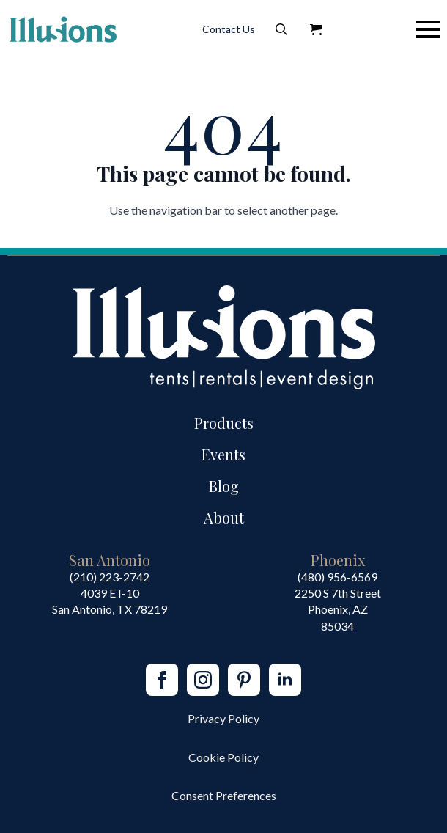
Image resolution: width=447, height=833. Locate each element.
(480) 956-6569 (337, 577)
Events (223, 454)
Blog (224, 486)
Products (224, 423)
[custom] (244, 680)
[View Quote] (315, 29)
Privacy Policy (223, 718)
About (224, 517)
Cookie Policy (223, 757)
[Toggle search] (281, 29)
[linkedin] (285, 680)
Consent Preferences (223, 795)
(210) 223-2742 (109, 577)
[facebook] (162, 680)
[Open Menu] (428, 29)
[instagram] (203, 680)
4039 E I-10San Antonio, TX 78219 (109, 601)
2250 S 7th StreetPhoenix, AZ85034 (338, 609)
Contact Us (228, 29)
